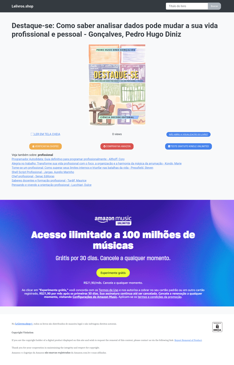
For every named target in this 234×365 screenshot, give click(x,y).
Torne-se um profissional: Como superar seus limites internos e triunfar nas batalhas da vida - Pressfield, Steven (82, 167)
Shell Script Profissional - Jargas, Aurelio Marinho (43, 172)
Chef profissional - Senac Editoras (33, 176)
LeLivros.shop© (24, 323)
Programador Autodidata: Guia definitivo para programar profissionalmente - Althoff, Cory (68, 159)
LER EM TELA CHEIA (45, 134)
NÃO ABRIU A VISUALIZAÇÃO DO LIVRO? (188, 134)
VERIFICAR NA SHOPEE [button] (45, 146)
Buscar (214, 6)
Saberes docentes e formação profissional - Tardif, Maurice (49, 180)
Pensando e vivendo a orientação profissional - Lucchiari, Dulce (51, 185)
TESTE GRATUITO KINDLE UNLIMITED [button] (188, 146)
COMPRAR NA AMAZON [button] (117, 146)
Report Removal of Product (188, 340)
